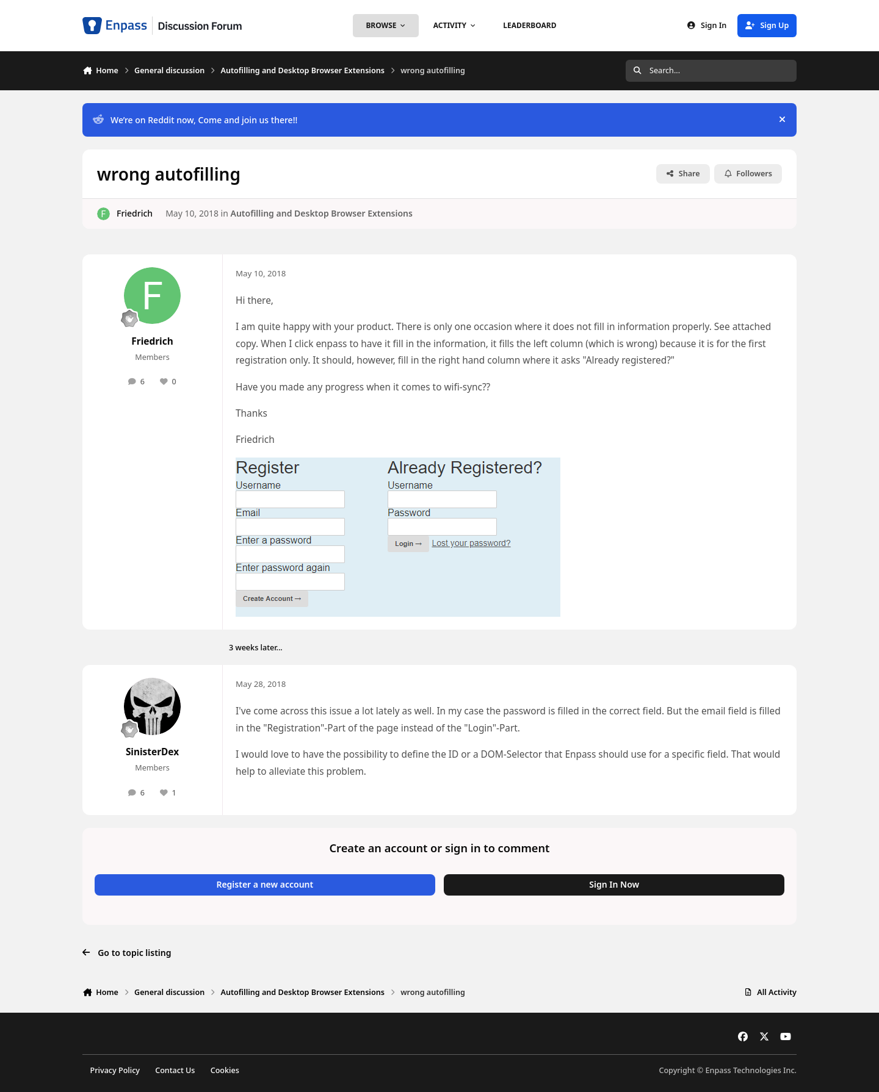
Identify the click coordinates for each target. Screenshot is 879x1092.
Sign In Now (614, 884)
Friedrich (135, 213)
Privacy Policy (115, 1070)
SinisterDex (152, 751)
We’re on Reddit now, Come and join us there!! (195, 120)
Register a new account (264, 884)
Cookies (225, 1070)
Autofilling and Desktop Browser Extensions (321, 213)
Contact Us (175, 1070)
